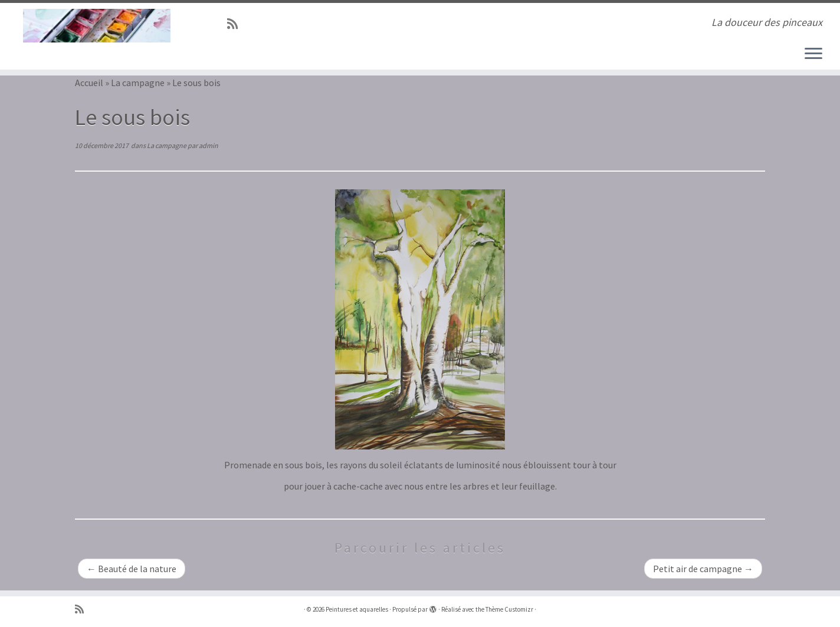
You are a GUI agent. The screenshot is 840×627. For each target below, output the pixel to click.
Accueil (89, 82)
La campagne (138, 82)
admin (208, 145)
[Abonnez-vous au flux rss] (236, 24)
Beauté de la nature (131, 569)
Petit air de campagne (703, 569)
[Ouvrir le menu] (813, 54)
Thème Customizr (509, 609)
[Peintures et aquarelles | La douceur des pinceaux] (97, 25)
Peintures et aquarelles (357, 609)
